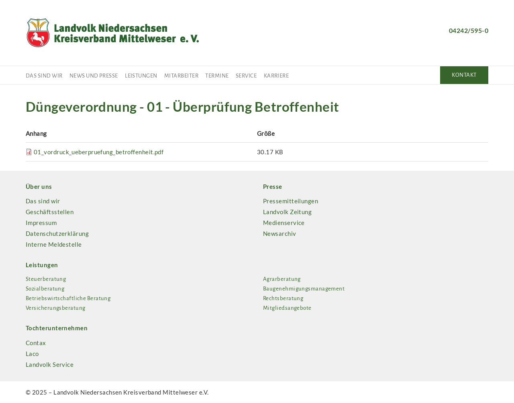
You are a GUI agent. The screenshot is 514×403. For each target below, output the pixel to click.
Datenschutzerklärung (57, 233)
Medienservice (284, 222)
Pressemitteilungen (290, 201)
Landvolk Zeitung (287, 211)
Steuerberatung (46, 279)
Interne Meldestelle (54, 244)
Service (246, 76)
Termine (216, 76)
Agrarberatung (282, 279)
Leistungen (141, 76)
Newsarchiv (279, 233)
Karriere (276, 76)
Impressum (41, 222)
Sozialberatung (45, 289)
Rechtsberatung (283, 298)
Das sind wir (44, 76)
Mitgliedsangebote (287, 308)
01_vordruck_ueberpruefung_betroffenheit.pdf (98, 151)
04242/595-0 (468, 30)
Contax (36, 342)
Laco (32, 353)
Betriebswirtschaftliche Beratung (68, 298)
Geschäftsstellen (49, 211)
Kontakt (464, 75)
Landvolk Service (49, 364)
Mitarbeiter (181, 76)
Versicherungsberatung (55, 308)
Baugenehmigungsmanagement (304, 289)
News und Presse (93, 76)
